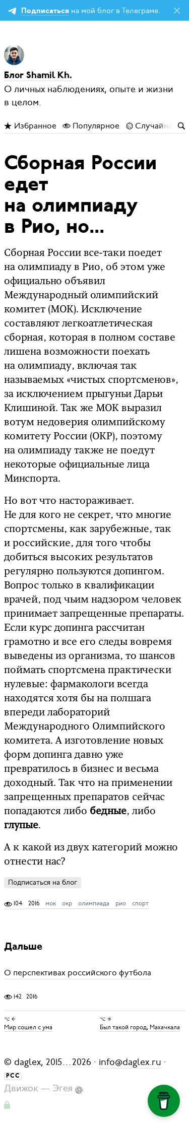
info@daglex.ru (130, 1062)
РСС (13, 1076)
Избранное (30, 125)
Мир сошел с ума (28, 1027)
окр (67, 903)
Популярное (90, 125)
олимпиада (93, 903)
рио (120, 903)
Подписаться (45, 11)
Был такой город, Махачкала (140, 1027)
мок (50, 903)
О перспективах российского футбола (77, 973)
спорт (140, 903)
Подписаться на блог (42, 882)
